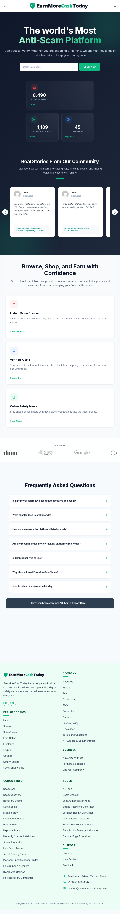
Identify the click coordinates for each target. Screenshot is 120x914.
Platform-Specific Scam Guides (20, 860)
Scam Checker (71, 795)
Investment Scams (13, 818)
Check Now (90, 67)
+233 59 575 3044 (78, 882)
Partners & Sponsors (74, 763)
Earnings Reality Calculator (78, 812)
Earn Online (9, 738)
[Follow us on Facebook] (6, 703)
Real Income (10, 824)
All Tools (67, 789)
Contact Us (69, 699)
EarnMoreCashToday (49, 904)
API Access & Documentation (79, 740)
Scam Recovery (12, 795)
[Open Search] (115, 6)
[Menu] (5, 5)
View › (34, 104)
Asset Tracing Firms (14, 854)
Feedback (68, 865)
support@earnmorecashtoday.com (87, 888)
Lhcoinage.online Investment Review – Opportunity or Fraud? (30, 229)
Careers (67, 717)
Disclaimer (69, 729)
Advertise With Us (73, 758)
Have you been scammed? (60, 604)
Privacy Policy (71, 723)
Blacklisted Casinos (14, 872)
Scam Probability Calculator (78, 824)
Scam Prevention (12, 842)
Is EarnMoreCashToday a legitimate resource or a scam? (44, 500)
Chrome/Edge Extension (76, 836)
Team (66, 693)
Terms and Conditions (75, 735)
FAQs (65, 705)
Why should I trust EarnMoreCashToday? (35, 573)
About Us (68, 681)
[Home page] (59, 5)
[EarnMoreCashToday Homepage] (25, 675)
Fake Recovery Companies (18, 877)
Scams (7, 726)
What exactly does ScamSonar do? (31, 515)
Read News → (17, 421)
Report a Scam (11, 830)
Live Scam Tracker (13, 848)
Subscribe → (17, 378)
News (6, 720)
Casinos (7, 756)
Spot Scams (10, 806)
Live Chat (68, 853)
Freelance (8, 744)
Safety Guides (11, 761)
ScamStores (10, 732)
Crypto (7, 750)
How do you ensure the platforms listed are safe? (40, 529)
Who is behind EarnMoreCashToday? (33, 587)
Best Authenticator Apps (76, 800)
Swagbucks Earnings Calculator (81, 830)
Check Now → (17, 331)
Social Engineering (13, 767)
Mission (67, 687)
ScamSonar (9, 789)
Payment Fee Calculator (76, 818)
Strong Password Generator (78, 806)
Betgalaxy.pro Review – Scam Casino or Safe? (77, 229)
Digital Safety (11, 812)
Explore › (69, 136)
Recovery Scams (12, 800)
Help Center (69, 859)
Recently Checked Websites (19, 836)
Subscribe (68, 711)
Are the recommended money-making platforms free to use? (46, 544)
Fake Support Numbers (16, 866)
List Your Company (73, 769)
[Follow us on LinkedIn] (13, 703)
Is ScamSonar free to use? (27, 558)
